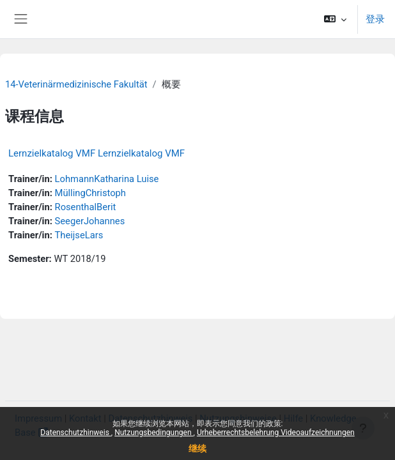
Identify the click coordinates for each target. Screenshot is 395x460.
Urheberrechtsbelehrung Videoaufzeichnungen (276, 432)
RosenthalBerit (85, 207)
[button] (335, 19)
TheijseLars (79, 235)
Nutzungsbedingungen (153, 432)
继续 (197, 448)
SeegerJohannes (90, 221)
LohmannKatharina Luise (107, 179)
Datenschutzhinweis (75, 432)
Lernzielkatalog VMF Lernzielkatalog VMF (96, 153)
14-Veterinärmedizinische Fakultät (76, 84)
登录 (375, 19)
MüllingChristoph (90, 193)
